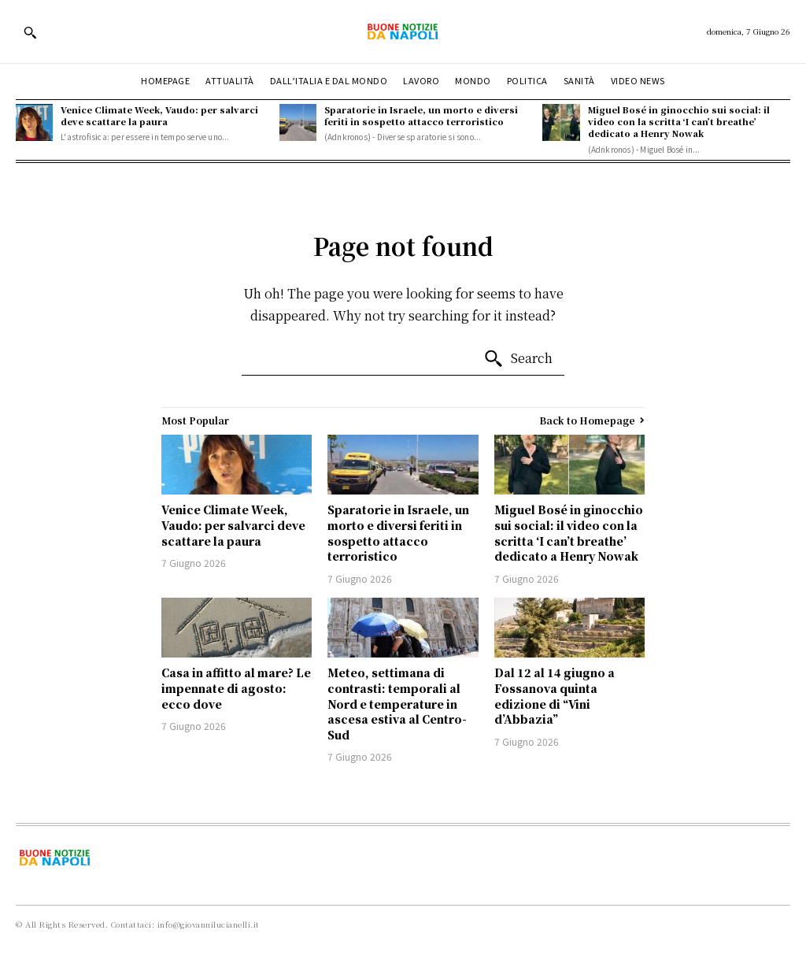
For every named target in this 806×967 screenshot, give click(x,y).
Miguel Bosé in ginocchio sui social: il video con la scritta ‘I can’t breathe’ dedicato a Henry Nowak (679, 121)
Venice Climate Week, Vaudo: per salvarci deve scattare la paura (159, 115)
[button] (30, 32)
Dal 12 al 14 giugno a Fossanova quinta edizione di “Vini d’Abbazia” (554, 696)
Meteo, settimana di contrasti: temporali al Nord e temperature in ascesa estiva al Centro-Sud (397, 703)
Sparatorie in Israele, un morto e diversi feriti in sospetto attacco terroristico (421, 115)
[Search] (517, 359)
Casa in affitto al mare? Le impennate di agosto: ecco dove (236, 688)
